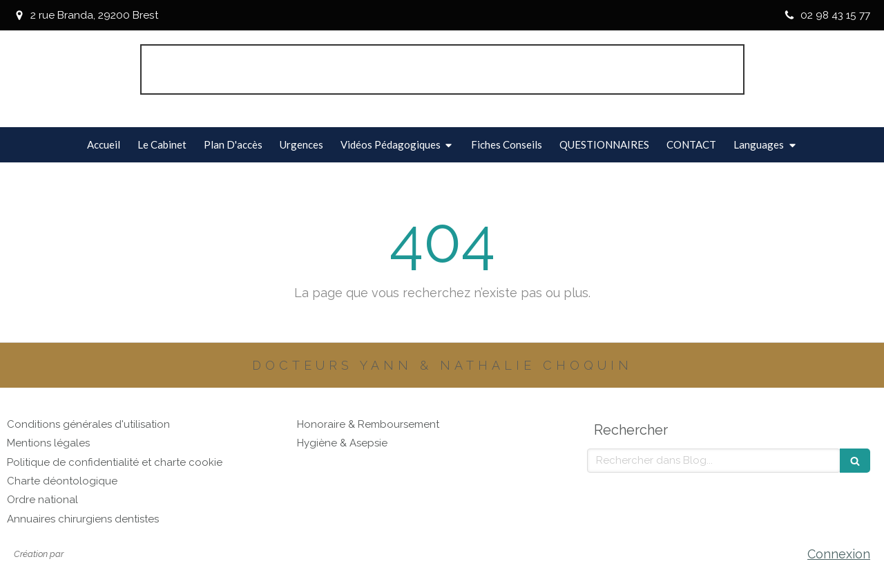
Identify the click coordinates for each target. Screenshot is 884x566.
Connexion (838, 554)
